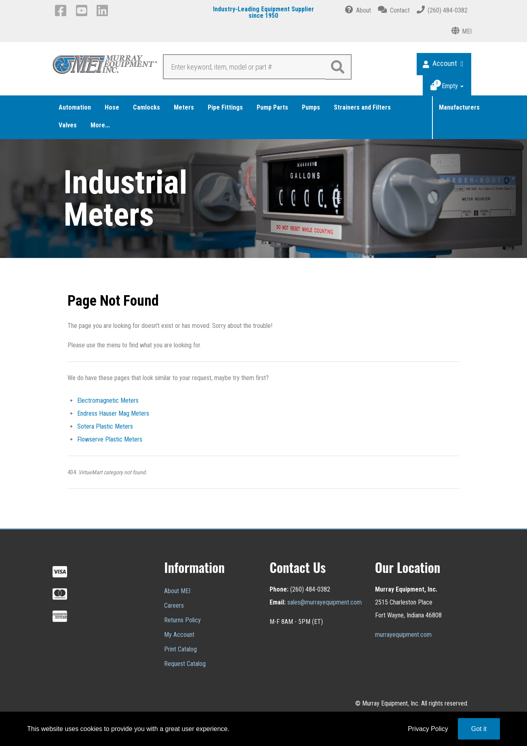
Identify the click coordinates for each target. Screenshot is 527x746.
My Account (179, 634)
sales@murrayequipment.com (324, 602)
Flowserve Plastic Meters (109, 439)
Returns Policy (182, 620)
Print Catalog (180, 649)
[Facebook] (62, 10)
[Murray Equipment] (105, 66)
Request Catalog (185, 664)
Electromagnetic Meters (108, 400)
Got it (479, 728)
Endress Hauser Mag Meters (113, 413)
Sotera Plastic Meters (105, 426)
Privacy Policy (428, 728)
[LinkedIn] (103, 10)
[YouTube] (83, 10)
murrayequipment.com (403, 634)
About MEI (177, 591)
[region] (263, 198)
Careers (174, 605)
